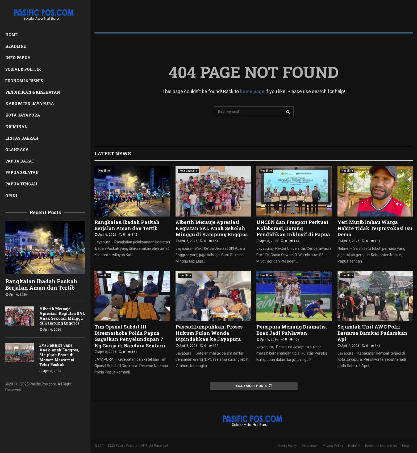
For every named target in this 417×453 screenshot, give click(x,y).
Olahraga (17, 149)
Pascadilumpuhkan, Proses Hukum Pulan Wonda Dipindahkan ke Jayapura (209, 332)
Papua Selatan (22, 172)
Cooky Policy (287, 446)
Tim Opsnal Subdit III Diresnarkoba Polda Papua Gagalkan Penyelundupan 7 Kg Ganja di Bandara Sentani (129, 335)
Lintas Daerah (21, 138)
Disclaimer (310, 446)
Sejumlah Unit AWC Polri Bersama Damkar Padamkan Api (372, 332)
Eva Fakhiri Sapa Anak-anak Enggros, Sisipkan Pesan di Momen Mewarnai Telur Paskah (59, 355)
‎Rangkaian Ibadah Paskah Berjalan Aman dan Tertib (41, 284)
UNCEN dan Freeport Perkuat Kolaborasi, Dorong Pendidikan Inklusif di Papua (293, 228)
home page (252, 91)
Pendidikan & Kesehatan (32, 92)
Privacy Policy (333, 446)
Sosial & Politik (23, 69)
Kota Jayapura (22, 115)
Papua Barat (19, 161)
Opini (11, 195)
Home (11, 34)
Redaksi (354, 446)
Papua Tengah (21, 183)
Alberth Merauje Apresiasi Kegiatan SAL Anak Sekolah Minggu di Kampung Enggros (62, 316)
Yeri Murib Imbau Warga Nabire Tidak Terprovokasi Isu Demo (374, 228)
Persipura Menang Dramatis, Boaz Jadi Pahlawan (291, 329)
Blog (405, 446)
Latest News (112, 153)
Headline (15, 46)
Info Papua (18, 57)
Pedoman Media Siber (381, 446)
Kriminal (16, 126)
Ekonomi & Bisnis (24, 80)
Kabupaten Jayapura (29, 103)
